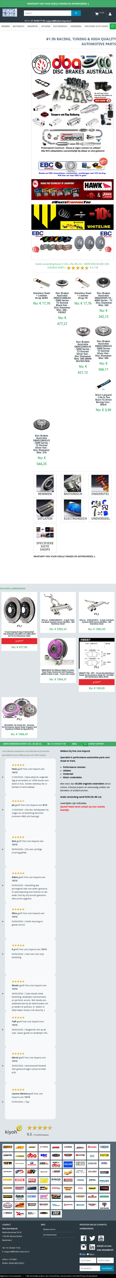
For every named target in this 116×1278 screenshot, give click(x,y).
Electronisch (60, 26)
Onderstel (32, 26)
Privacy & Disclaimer (89, 1276)
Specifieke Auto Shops (96, 26)
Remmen (5, 26)
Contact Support (93, 744)
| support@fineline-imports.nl (58, 21)
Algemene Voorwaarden (10, 1276)
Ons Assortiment (49, 1235)
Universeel (76, 26)
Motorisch (18, 26)
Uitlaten (45, 26)
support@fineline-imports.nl (16, 1251)
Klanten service (49, 1229)
